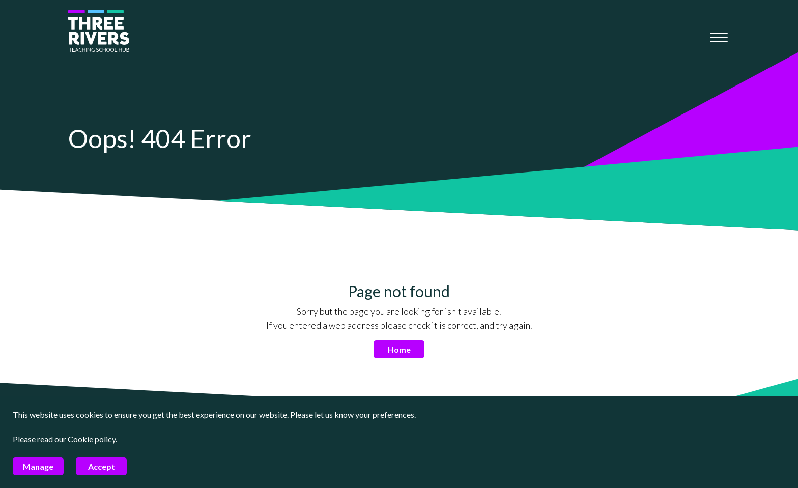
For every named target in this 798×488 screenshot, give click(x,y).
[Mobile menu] (719, 37)
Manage (38, 466)
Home (399, 349)
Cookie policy (92, 439)
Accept (101, 466)
